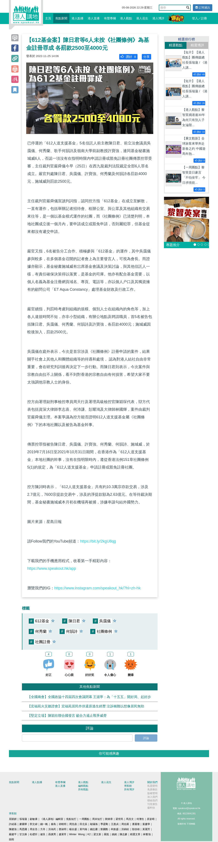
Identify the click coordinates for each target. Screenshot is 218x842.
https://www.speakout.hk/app (51, 568)
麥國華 (23, 824)
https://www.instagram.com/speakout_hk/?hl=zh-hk (97, 588)
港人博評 (158, 18)
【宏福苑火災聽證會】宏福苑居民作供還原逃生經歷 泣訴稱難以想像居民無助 (85, 706)
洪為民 (52, 829)
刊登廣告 (152, 804)
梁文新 (97, 834)
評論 (146, 738)
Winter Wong (77, 834)
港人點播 (77, 18)
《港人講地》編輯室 (51, 819)
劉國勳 (104, 829)
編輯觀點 (83, 785)
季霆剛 (104, 824)
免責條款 (152, 789)
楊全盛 (73, 829)
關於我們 (152, 782)
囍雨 (11, 839)
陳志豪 (123, 834)
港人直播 (94, 18)
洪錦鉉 (125, 829)
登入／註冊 (199, 18)
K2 (89, 834)
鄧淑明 (62, 829)
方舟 (42, 829)
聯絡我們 (152, 800)
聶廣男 (52, 834)
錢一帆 (44, 824)
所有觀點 (83, 789)
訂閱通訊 (202, 7)
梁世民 (119, 819)
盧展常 (62, 834)
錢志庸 (94, 829)
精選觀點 (175, 45)
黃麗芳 (146, 829)
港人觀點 (126, 18)
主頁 (48, 18)
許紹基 (13, 824)
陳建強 (13, 829)
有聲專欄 (110, 18)
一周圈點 (84, 819)
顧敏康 (33, 819)
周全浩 (33, 829)
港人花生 (142, 18)
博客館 (128, 785)
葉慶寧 (146, 824)
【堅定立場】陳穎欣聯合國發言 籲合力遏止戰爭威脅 (67, 715)
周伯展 (125, 824)
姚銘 (114, 834)
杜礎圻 (33, 834)
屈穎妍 (13, 819)
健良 (42, 834)
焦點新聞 (61, 18)
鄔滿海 (94, 824)
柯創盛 (115, 829)
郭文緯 (33, 824)
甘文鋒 (23, 834)
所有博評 (129, 789)
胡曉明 (62, 824)
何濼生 (140, 819)
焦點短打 (71, 819)
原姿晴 (151, 819)
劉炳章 (109, 819)
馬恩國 (23, 829)
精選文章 (135, 834)
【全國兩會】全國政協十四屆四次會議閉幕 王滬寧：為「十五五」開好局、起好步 (89, 697)
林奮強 (147, 834)
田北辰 (83, 824)
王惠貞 (115, 824)
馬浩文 (130, 819)
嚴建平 (13, 834)
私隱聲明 (152, 785)
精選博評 (197, 45)
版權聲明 (152, 793)
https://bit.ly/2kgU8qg (98, 541)
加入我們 (152, 796)
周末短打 (97, 819)
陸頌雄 (136, 829)
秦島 (53, 824)
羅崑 (106, 834)
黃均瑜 (83, 829)
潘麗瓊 (136, 824)
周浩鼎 (73, 824)
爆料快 (151, 807)
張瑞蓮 (23, 819)
